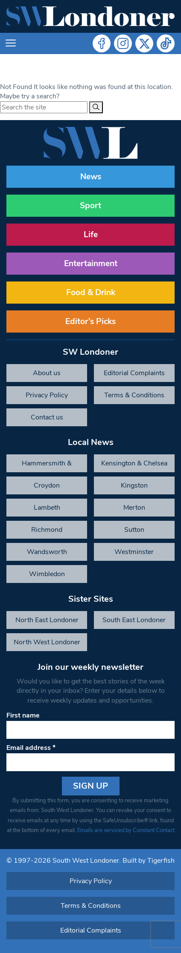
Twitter (144, 43)
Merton (134, 507)
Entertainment (90, 263)
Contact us (47, 417)
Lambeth (47, 507)
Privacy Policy (47, 395)
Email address (30, 747)
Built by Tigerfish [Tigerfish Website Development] (149, 860)
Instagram (123, 43)
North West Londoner (47, 642)
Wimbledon (47, 574)
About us (47, 373)
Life (91, 234)
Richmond (46, 529)
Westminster (134, 552)
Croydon (47, 485)
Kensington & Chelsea (134, 463)
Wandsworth (47, 552)
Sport (90, 205)
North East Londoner (47, 620)
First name (23, 715)
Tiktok (166, 43)
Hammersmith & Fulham (47, 465)
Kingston (134, 485)
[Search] (96, 107)
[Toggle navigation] (10, 43)
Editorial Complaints (134, 373)
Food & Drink (90, 292)
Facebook (102, 43)
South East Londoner (134, 620)
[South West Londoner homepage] (90, 16)
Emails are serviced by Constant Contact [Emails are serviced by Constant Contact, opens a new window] (126, 830)
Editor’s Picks (90, 321)
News (90, 176)
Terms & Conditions (134, 395)
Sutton (134, 529)
